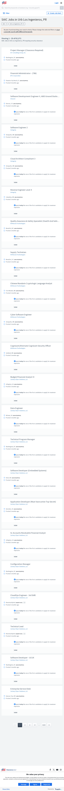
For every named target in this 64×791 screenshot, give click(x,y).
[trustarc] (58, 789)
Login (57, 3)
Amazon (12, 99)
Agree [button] (35, 784)
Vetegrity (13, 130)
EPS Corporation (15, 76)
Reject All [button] (46, 784)
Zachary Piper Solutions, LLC (19, 379)
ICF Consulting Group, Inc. (18, 53)
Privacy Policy (6, 789)
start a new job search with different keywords (32, 31)
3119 (43, 725)
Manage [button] (23, 784)
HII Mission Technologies (17, 223)
